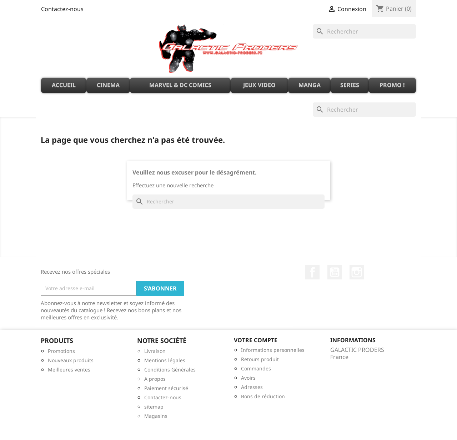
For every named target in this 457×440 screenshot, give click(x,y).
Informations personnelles (273, 350)
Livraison (155, 351)
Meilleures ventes (69, 369)
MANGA (309, 85)
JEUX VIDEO (259, 85)
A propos (155, 378)
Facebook (312, 272)
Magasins (155, 416)
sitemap (154, 406)
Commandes (256, 368)
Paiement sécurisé (166, 388)
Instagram (357, 272)
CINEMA (108, 85)
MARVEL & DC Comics (180, 85)
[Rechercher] (364, 31)
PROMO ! (392, 85)
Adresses (252, 387)
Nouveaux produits (71, 360)
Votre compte (255, 340)
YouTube (334, 272)
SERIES (349, 85)
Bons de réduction (263, 396)
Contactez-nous (62, 9)
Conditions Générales (170, 369)
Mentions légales (164, 360)
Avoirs (248, 377)
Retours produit (260, 359)
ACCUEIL (64, 85)
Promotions (61, 351)
